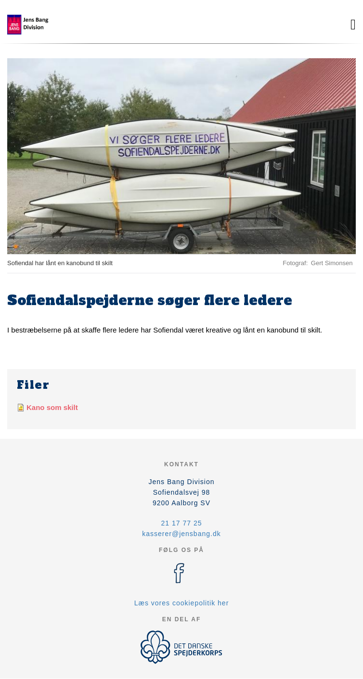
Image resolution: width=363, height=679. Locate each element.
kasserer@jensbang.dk (181, 534)
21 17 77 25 (181, 523)
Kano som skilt (52, 407)
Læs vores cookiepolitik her (181, 603)
